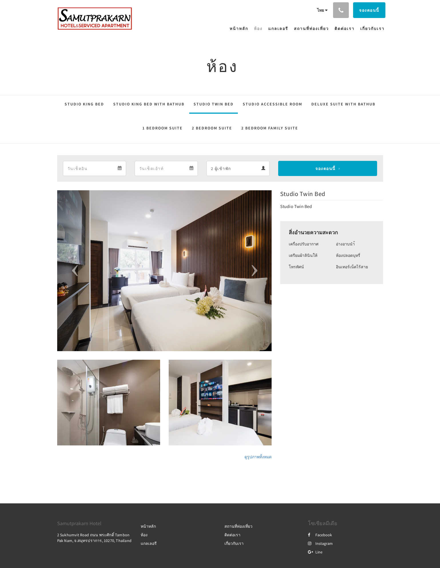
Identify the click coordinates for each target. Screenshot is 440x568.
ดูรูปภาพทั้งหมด (258, 456)
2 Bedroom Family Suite (269, 128)
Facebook (320, 534)
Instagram (320, 543)
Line (315, 552)
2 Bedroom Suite (212, 128)
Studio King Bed (84, 104)
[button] (73, 270)
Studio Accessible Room (272, 104)
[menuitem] (240, 28)
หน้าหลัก (148, 526)
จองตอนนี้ (325, 168)
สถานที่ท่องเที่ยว (238, 526)
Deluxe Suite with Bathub (343, 104)
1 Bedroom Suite (162, 128)
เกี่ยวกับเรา (234, 543)
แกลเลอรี (149, 543)
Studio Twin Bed (214, 104)
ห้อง (144, 534)
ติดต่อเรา (232, 534)
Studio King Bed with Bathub (148, 104)
